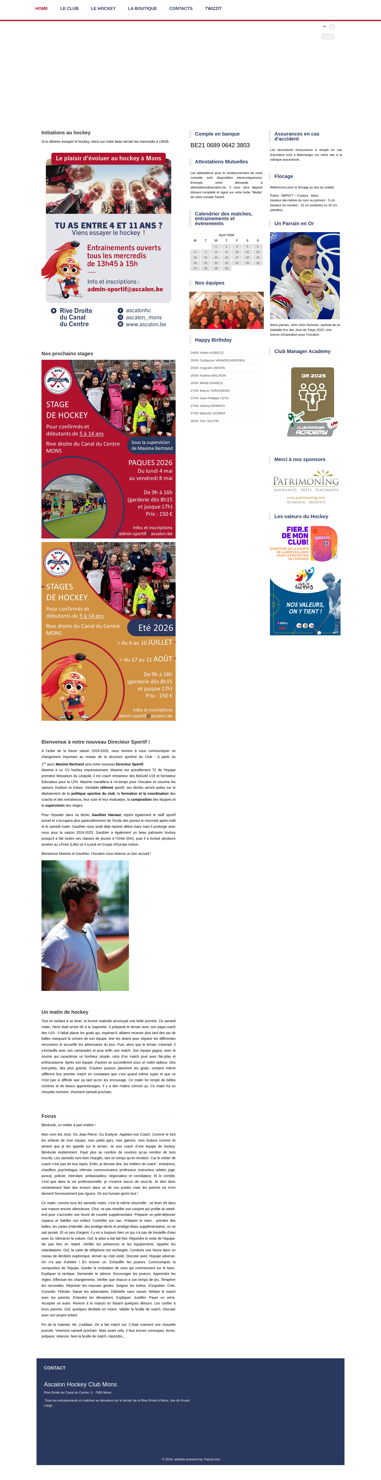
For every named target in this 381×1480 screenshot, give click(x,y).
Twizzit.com (212, 1459)
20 (195, 262)
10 (236, 252)
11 (247, 252)
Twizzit (213, 8)
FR (324, 26)
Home (41, 8)
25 (247, 262)
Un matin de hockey (64, 1012)
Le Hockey (103, 8)
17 (236, 257)
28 (205, 268)
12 (257, 252)
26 (257, 262)
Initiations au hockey (66, 132)
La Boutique (142, 8)
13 (195, 257)
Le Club (69, 8)
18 (247, 257)
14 (205, 257)
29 (216, 268)
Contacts (180, 8)
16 (226, 257)
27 (195, 268)
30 (226, 268)
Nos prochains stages (67, 353)
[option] (226, 310)
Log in (328, 36)
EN (332, 26)
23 (226, 262)
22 (216, 262)
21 (205, 262)
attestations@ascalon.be (208, 187)
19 (257, 257)
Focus (48, 1116)
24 (236, 262)
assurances (291, 159)
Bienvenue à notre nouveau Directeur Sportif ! (95, 742)
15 (216, 257)
